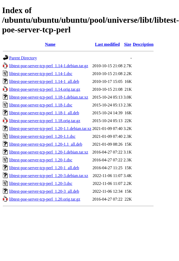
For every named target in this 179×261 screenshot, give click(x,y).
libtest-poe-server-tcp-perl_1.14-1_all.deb (44, 81)
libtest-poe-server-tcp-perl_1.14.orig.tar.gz (44, 89)
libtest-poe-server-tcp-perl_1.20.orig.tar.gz (44, 199)
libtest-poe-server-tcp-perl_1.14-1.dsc (40, 73)
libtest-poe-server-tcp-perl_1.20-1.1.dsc (42, 136)
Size (127, 44)
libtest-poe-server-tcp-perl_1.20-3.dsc (40, 183)
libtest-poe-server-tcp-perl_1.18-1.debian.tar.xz (48, 97)
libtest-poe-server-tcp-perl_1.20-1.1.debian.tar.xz (50, 128)
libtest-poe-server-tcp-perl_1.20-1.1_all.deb (45, 144)
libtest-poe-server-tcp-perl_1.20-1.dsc (40, 160)
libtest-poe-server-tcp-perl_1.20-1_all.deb (44, 168)
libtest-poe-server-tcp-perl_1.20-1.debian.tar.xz (48, 152)
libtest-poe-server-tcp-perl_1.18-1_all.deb (44, 113)
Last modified (107, 44)
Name (50, 44)
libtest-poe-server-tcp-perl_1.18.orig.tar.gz (44, 120)
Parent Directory (23, 58)
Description (143, 44)
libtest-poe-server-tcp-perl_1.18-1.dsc (40, 105)
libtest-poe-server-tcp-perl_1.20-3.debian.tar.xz (48, 175)
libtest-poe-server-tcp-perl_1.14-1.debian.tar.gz (48, 66)
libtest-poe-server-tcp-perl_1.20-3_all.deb (44, 191)
